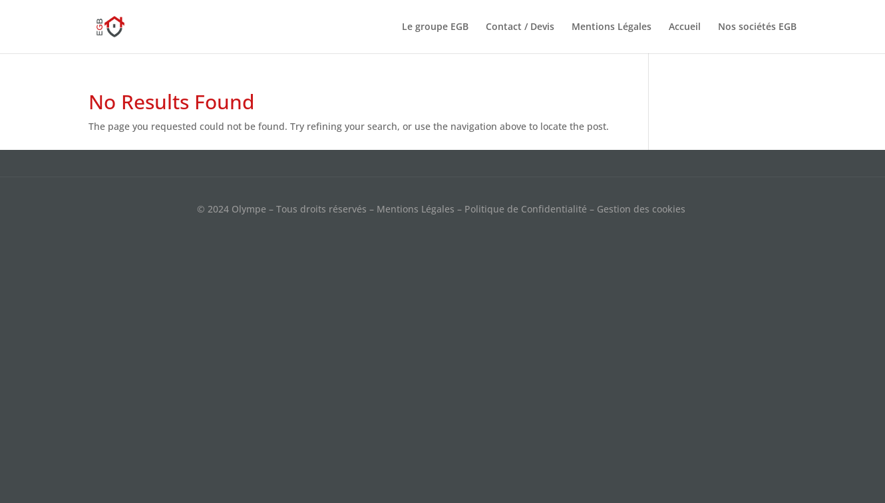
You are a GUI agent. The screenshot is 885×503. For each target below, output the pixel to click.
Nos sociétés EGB (757, 27)
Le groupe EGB (435, 27)
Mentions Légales (611, 27)
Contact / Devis (520, 27)
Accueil (685, 27)
